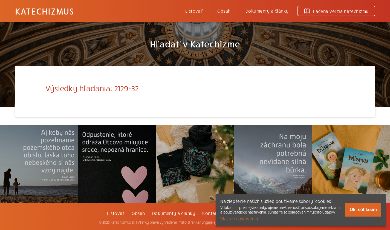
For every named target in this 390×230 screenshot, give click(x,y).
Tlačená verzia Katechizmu (336, 11)
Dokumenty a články (267, 10)
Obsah (223, 10)
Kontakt (210, 213)
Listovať (194, 10)
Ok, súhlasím (363, 209)
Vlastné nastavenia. (239, 218)
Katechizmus (44, 10)
